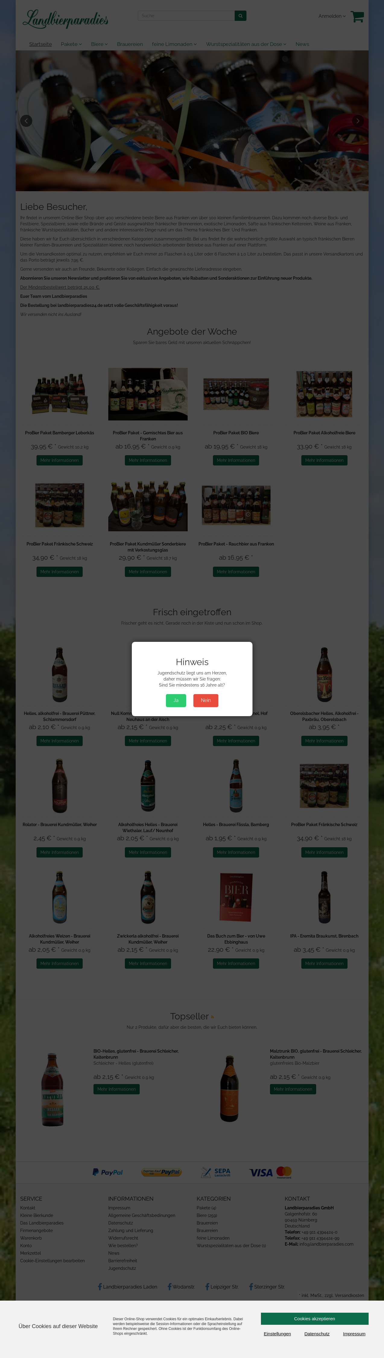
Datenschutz (316, 1333)
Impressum (354, 1333)
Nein (206, 700)
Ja (176, 700)
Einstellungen (277, 1333)
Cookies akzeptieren (314, 1318)
